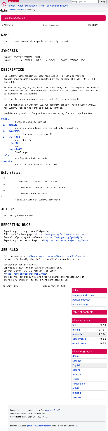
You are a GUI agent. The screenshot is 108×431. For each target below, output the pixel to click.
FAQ (41, 5)
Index (12, 5)
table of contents (83, 312)
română (76, 392)
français (76, 374)
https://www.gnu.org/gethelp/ (63, 237)
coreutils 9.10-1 (52, 410)
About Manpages (27, 5)
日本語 (76, 379)
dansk (75, 356)
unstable (13, 10)
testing (76, 329)
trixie (75, 325)
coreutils (22, 10)
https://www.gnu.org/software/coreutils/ (60, 234)
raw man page (80, 304)
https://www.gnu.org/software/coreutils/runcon (56, 256)
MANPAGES (13, 1)
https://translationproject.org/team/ (65, 240)
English (76, 365)
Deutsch (76, 360)
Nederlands (78, 383)
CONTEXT (5, 119)
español (76, 369)
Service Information (57, 5)
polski (75, 388)
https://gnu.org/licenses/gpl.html (25, 273)
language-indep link (83, 295)
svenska (76, 397)
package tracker (81, 299)
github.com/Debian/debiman (39, 426)
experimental (79, 338)
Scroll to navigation (14, 18)
